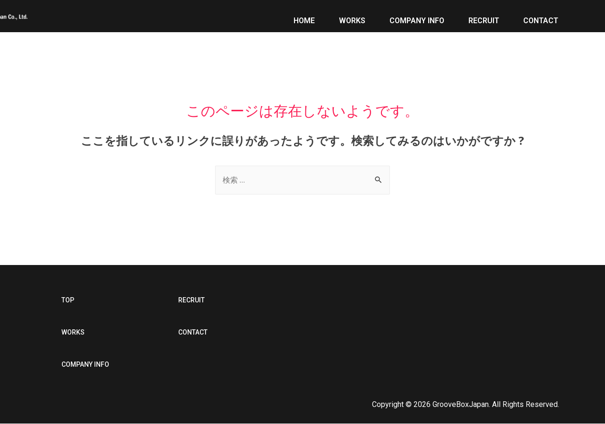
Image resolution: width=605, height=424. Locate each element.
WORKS (352, 17)
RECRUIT (483, 17)
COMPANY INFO (416, 17)
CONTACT (540, 17)
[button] (68, 300)
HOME (304, 17)
